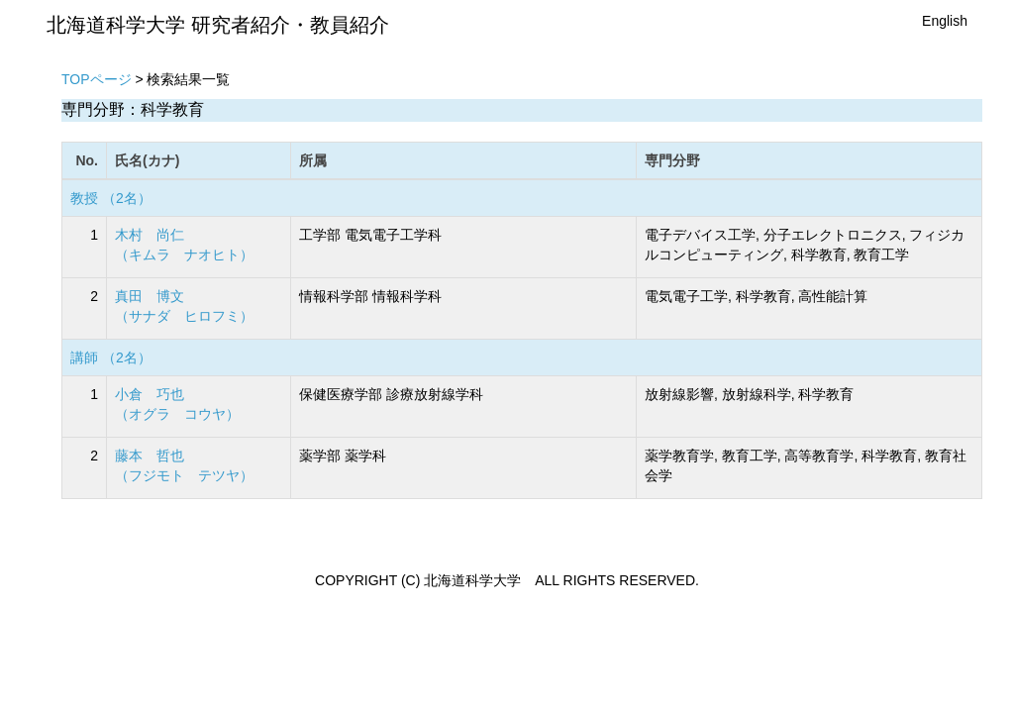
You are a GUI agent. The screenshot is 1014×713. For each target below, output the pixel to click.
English (944, 21)
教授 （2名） (111, 198)
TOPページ (96, 79)
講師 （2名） (111, 357)
